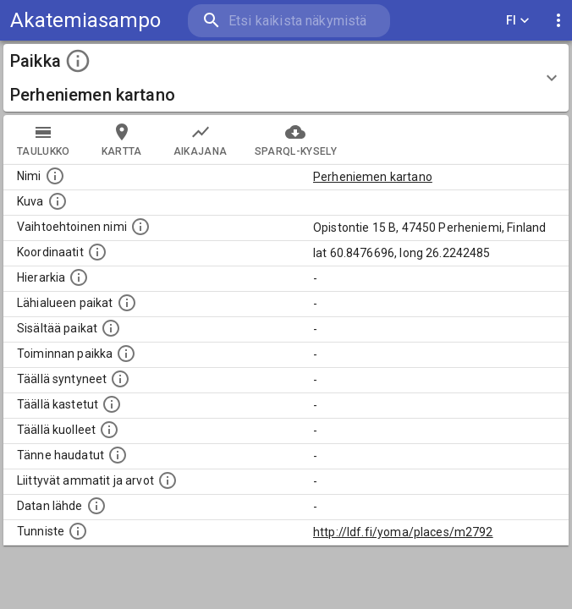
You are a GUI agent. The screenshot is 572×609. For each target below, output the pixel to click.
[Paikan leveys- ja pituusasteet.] (97, 252)
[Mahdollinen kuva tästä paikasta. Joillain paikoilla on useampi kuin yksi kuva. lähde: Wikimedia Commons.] (57, 201)
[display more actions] (558, 20)
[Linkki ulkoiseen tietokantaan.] (96, 505)
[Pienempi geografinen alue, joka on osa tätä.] (110, 328)
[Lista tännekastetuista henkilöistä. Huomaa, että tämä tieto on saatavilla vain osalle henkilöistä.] (117, 455)
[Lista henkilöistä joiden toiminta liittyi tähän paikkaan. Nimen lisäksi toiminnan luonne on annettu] (126, 353)
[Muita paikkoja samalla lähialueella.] (126, 302)
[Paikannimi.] (55, 175)
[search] (289, 20)
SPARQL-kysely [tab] (295, 139)
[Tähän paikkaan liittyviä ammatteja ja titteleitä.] (167, 480)
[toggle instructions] (77, 60)
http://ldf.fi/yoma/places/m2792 (403, 532)
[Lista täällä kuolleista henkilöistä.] (109, 429)
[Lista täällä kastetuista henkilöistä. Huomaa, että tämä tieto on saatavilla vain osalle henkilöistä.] (111, 404)
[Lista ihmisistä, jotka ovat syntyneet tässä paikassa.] (120, 378)
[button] (286, 78)
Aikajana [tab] (200, 139)
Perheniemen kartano (372, 177)
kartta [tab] (122, 139)
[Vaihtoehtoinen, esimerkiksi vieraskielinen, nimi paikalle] (140, 226)
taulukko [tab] (43, 139)
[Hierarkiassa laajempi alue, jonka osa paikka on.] (78, 277)
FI (518, 20)
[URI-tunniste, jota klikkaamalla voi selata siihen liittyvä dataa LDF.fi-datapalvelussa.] (77, 531)
